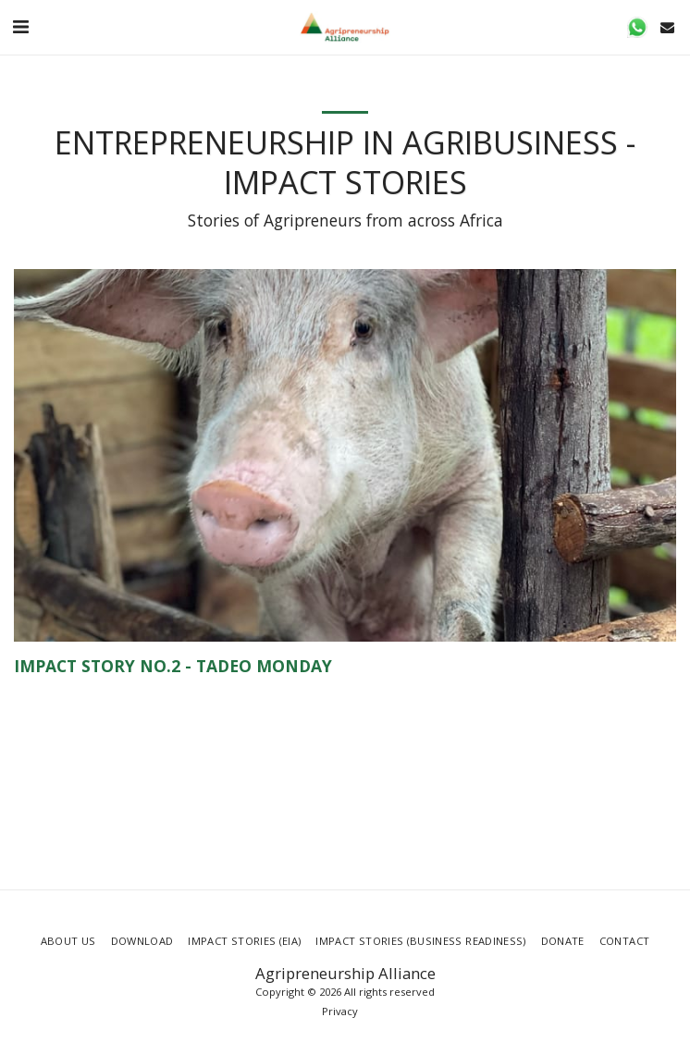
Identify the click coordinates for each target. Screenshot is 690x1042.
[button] (20, 26)
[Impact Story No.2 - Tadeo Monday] (345, 666)
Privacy (340, 1011)
